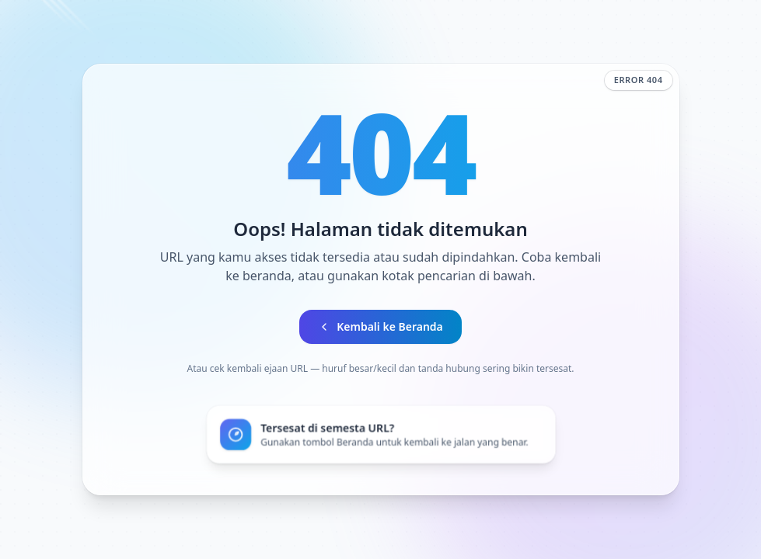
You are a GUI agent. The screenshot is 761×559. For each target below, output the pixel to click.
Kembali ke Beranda (380, 326)
